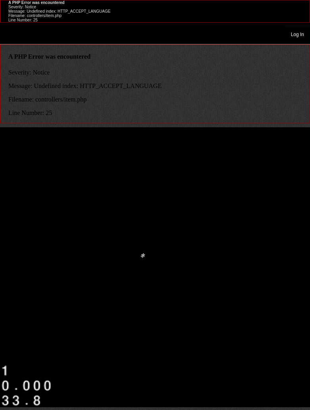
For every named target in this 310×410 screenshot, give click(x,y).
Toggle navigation (9, 34)
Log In (297, 34)
